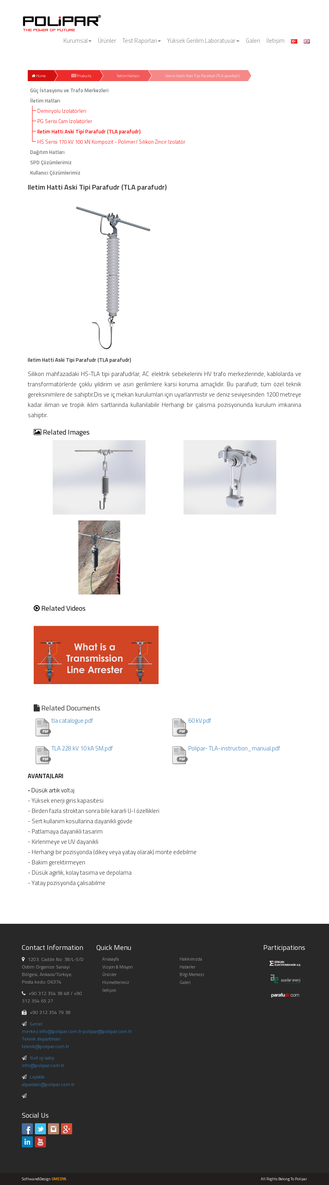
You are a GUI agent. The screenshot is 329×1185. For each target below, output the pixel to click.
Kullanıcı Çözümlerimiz (55, 173)
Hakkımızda (191, 959)
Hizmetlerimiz (115, 982)
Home (39, 76)
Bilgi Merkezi (192, 974)
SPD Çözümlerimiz (51, 162)
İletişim (275, 40)
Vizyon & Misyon (117, 967)
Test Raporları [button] (141, 40)
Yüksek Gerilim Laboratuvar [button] (203, 40)
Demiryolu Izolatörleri (61, 111)
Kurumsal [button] (77, 40)
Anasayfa (110, 959)
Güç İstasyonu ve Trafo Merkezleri (69, 90)
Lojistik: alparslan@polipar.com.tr (48, 1080)
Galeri (253, 40)
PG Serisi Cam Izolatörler (64, 121)
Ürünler (107, 40)
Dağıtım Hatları (47, 152)
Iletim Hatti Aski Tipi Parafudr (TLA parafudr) (202, 76)
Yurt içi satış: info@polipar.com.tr (43, 1061)
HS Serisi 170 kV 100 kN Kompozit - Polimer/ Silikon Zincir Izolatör (111, 142)
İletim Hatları (128, 76)
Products (81, 76)
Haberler (187, 967)
